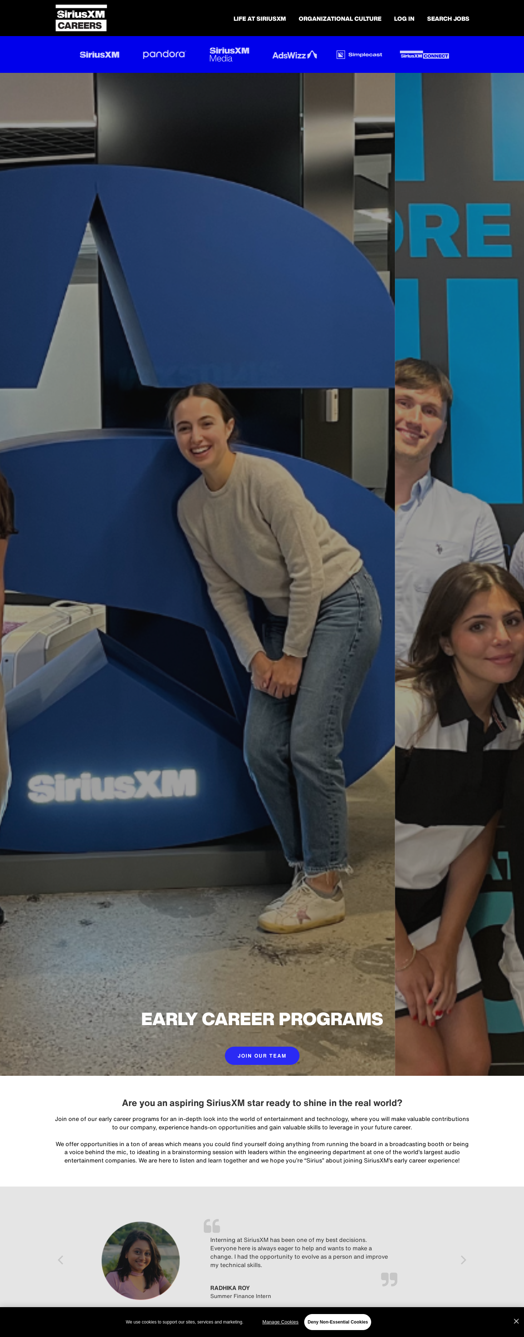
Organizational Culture (340, 18)
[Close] (516, 1321)
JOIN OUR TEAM (262, 1055)
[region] (262, 1322)
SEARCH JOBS (448, 18)
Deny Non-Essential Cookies (337, 1322)
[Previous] (61, 1261)
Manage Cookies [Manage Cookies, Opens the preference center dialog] (280, 1322)
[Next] (462, 1261)
